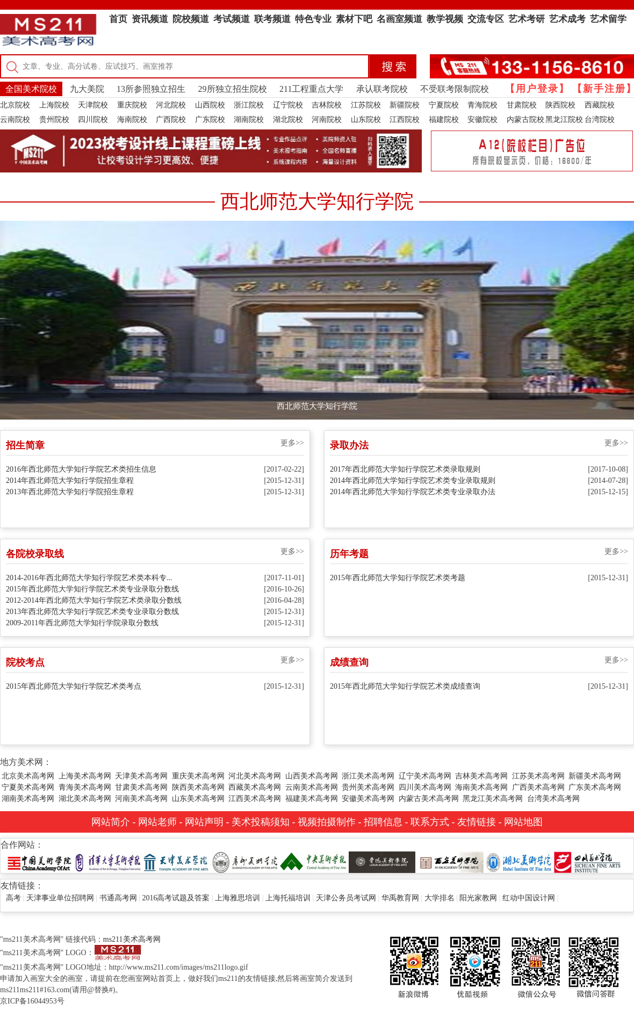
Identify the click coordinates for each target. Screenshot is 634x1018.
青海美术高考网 (85, 787)
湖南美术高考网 (28, 799)
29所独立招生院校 (232, 88)
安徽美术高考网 (368, 799)
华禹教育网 (400, 898)
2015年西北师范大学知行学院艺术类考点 (73, 686)
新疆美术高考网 (594, 776)
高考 (13, 898)
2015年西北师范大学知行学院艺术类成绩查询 (405, 686)
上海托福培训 (288, 898)
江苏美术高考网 (538, 776)
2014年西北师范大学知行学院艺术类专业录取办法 (412, 492)
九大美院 (87, 88)
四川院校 (93, 119)
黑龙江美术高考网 (493, 799)
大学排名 (439, 898)
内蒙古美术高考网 (429, 799)
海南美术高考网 (481, 787)
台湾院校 (600, 119)
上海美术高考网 (85, 776)
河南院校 (327, 119)
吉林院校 (327, 105)
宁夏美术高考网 (28, 787)
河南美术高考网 (141, 799)
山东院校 (366, 119)
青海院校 (482, 105)
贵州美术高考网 (368, 787)
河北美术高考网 (254, 776)
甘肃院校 (522, 105)
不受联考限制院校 (454, 88)
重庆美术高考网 (198, 776)
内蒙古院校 (525, 119)
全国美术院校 (31, 88)
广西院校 (171, 119)
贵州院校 (54, 119)
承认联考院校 (382, 88)
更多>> (292, 443)
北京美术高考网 (28, 776)
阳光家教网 (478, 898)
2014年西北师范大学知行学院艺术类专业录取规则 (412, 480)
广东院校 (210, 119)
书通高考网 (118, 898)
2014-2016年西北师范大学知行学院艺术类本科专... (89, 578)
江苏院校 (366, 105)
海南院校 (132, 119)
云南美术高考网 (311, 787)
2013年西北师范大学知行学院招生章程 (70, 492)
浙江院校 (249, 105)
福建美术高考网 (311, 799)
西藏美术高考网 (254, 787)
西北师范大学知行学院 (317, 406)
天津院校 (93, 105)
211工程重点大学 (311, 88)
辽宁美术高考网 (425, 776)
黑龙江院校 (564, 119)
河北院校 (171, 105)
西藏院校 (600, 105)
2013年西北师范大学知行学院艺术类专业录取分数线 (92, 612)
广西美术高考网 (538, 787)
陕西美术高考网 (198, 787)
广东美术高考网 (594, 787)
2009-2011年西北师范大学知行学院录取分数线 (82, 623)
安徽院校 (482, 119)
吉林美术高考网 (481, 776)
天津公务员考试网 (346, 898)
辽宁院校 (288, 105)
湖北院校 (288, 119)
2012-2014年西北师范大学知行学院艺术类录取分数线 (94, 600)
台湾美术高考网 (553, 799)
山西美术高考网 (311, 776)
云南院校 (15, 119)
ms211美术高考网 (132, 939)
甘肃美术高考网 (141, 787)
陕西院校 (560, 105)
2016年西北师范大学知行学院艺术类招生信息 (81, 469)
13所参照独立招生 (151, 88)
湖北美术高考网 (85, 799)
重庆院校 (132, 105)
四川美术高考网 (425, 787)
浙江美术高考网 (368, 776)
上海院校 (54, 105)
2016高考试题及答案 (176, 898)
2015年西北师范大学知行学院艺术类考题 (397, 578)
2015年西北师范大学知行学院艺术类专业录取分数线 (92, 589)
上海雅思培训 (237, 898)
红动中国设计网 (528, 898)
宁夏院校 (444, 105)
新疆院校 (405, 105)
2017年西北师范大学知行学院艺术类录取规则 (405, 469)
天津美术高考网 (141, 776)
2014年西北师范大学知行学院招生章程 (70, 480)
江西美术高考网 (254, 799)
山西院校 (210, 105)
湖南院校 (249, 119)
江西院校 (405, 119)
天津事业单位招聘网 (60, 898)
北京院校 (15, 105)
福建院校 (444, 119)
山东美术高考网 (198, 799)
